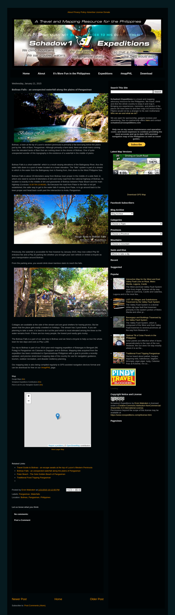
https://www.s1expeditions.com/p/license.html (131, 415)
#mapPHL (126, 73)
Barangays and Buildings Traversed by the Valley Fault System (143, 318)
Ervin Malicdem (141, 403)
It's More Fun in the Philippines (71, 73)
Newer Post (19, 599)
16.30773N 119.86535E (37, 185)
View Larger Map (57, 449)
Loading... (115, 388)
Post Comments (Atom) (35, 605)
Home (26, 73)
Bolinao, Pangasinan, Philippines (35, 497)
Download (146, 73)
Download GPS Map (136, 194)
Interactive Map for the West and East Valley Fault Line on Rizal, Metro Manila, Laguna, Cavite (143, 281)
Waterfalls (35, 494)
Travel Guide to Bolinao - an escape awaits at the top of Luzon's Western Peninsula (54, 467)
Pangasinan (24, 494)
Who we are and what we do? (124, 113)
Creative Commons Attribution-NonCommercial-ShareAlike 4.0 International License (136, 406)
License (99, 12)
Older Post (97, 599)
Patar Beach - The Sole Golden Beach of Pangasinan (41, 474)
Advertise (91, 12)
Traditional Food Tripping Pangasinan (34, 477)
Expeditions (105, 73)
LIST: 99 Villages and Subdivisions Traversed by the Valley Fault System (143, 300)
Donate (106, 12)
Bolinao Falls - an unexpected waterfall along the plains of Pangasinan (49, 471)
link (23, 379)
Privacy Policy (79, 12)
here (148, 120)
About (70, 12)
